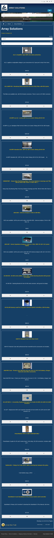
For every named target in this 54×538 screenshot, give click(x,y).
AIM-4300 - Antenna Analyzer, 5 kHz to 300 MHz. (27, 212)
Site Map (47, 524)
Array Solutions (18, 24)
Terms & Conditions (13, 534)
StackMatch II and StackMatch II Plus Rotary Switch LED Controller (27, 496)
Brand (9, 24)
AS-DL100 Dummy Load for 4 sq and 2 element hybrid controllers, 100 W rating (27, 307)
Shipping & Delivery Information (25, 534)
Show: (51, 41)
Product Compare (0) (6, 33)
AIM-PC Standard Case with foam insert (27, 339)
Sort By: (51, 36)
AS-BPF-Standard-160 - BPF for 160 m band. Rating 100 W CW (27, 149)
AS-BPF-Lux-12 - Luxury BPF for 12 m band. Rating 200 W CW (27, 118)
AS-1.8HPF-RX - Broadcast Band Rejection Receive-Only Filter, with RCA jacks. (26, 86)
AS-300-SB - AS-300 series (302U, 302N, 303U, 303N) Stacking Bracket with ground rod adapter (27, 276)
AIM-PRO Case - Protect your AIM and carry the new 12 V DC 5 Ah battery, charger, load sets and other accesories (27, 371)
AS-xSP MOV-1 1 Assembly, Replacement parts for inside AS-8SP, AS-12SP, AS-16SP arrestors (27, 402)
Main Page (39, 524)
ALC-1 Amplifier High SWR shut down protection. (27, 54)
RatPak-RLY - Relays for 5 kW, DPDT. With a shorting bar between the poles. (27, 465)
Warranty (35, 534)
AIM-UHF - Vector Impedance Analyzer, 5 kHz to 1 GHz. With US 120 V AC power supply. (27, 245)
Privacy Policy (4, 534)
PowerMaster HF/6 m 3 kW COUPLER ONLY (27, 433)
